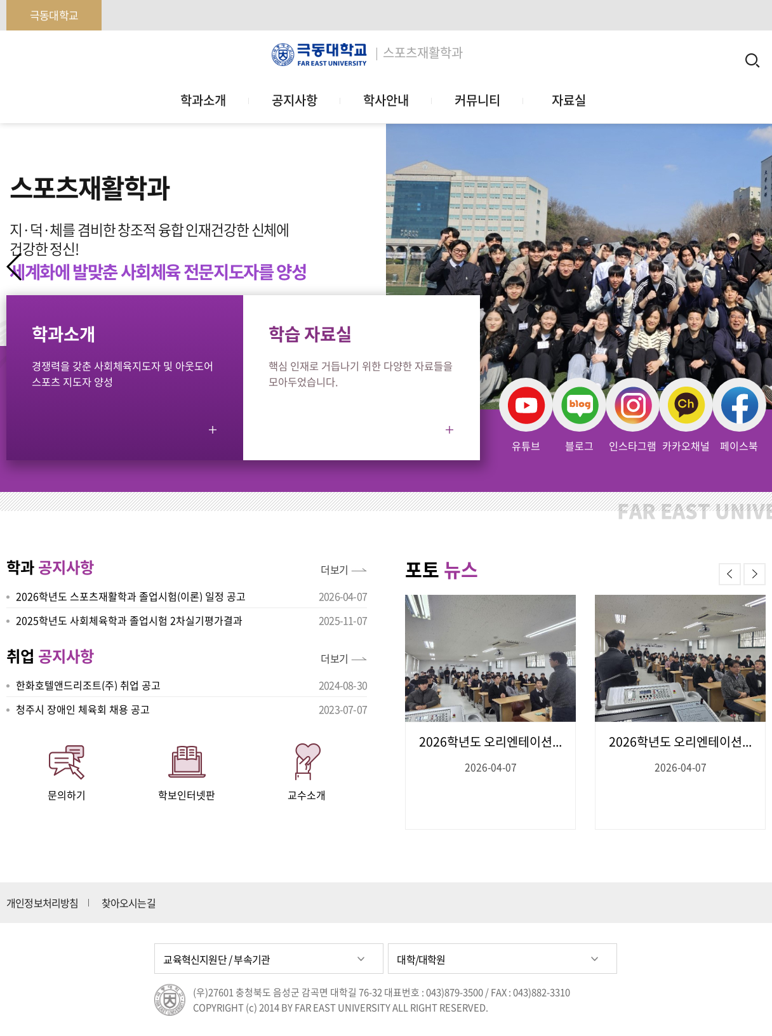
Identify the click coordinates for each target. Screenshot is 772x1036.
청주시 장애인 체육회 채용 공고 (83, 709)
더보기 (335, 569)
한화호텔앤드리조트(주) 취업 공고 (88, 685)
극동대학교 (54, 15)
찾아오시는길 (129, 903)
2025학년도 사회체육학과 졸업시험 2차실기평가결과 (129, 620)
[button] (757, 267)
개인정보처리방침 (42, 903)
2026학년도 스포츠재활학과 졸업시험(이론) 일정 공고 (131, 596)
